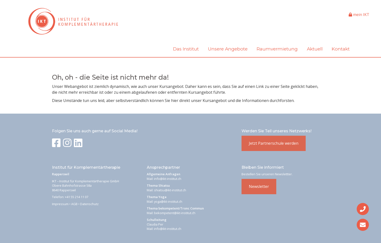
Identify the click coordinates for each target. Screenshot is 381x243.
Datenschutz (89, 204)
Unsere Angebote (228, 49)
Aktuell (315, 49)
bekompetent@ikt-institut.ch (174, 213)
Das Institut (186, 49)
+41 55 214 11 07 (76, 197)
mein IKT (359, 14)
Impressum (60, 204)
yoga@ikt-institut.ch (168, 201)
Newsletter (259, 186)
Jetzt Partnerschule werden (273, 143)
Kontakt (341, 49)
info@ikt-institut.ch (167, 178)
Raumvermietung (277, 49)
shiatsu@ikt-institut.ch (170, 190)
